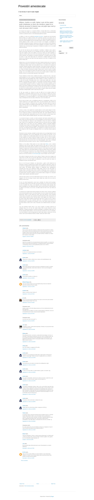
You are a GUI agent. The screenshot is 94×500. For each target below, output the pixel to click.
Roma (47, 144)
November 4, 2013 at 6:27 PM (28, 448)
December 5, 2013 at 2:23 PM (28, 458)
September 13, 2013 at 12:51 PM (29, 380)
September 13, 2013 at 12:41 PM (29, 357)
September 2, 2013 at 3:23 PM (28, 270)
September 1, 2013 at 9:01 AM (28, 253)
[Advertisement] (37, 472)
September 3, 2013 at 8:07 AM (28, 294)
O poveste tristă (63, 25)
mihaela (24, 228)
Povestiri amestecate (32, 6)
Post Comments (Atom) (29, 485)
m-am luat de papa (36, 153)
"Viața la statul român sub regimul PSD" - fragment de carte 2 (66, 41)
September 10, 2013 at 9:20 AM (29, 329)
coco (24, 324)
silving (24, 345)
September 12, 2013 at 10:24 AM (29, 349)
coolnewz (25, 250)
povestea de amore (38, 36)
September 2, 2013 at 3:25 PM (28, 278)
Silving (24, 333)
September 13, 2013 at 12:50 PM (29, 372)
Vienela (24, 412)
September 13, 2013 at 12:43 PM (29, 364)
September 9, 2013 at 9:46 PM (28, 320)
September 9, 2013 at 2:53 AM (28, 302)
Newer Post (22, 483)
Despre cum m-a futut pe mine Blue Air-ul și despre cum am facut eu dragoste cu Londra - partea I (66, 32)
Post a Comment (24, 460)
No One (24, 452)
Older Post (53, 483)
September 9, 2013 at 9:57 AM (28, 313)
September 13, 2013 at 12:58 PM (29, 401)
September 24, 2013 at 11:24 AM (29, 429)
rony (23, 443)
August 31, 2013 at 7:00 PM (28, 236)
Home (20, 15)
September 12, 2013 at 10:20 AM (29, 341)
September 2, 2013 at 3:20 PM (28, 260)
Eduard (24, 433)
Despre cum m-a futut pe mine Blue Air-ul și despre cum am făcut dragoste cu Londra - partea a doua (66, 37)
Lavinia (24, 257)
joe (23, 297)
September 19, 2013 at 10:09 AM (29, 421)
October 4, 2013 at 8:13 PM (28, 439)
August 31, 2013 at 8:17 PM (28, 246)
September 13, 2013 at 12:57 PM (29, 394)
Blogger (52, 496)
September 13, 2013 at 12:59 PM (29, 409)
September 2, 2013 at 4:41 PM (28, 286)
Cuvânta (24, 290)
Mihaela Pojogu (26, 282)
